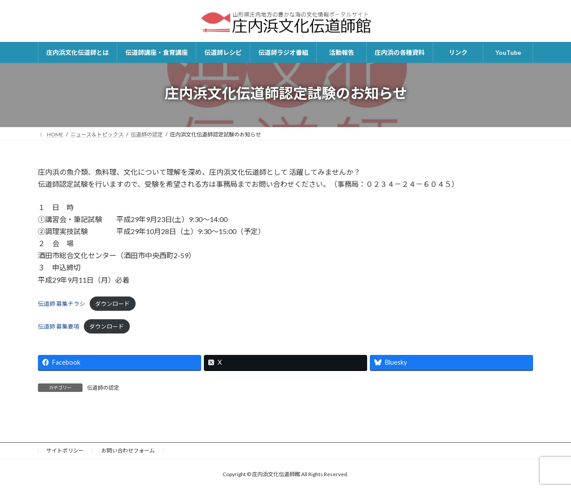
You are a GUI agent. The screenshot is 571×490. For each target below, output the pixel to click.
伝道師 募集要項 (58, 326)
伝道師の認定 (103, 387)
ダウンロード (112, 303)
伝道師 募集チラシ (61, 303)
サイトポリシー (65, 450)
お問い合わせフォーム (128, 450)
